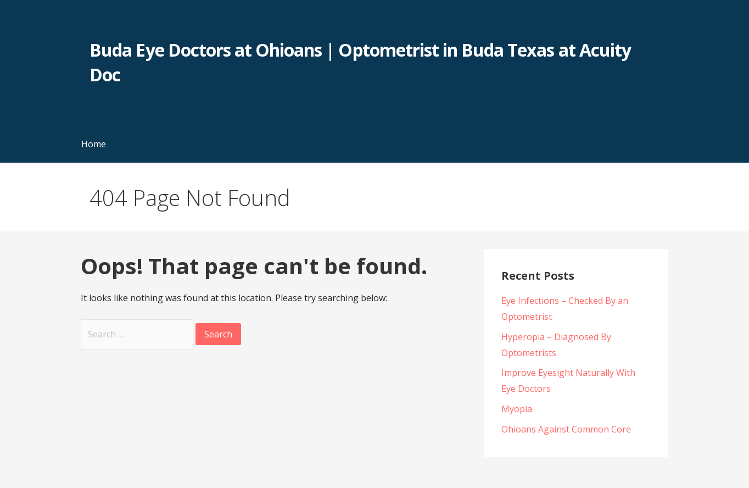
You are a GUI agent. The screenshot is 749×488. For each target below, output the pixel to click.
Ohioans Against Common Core (566, 429)
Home (93, 144)
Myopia (516, 409)
